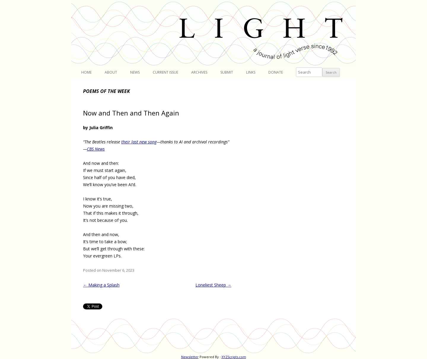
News (135, 72)
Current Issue (165, 72)
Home (86, 72)
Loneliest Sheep (213, 285)
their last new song (139, 142)
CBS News (96, 149)
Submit (226, 72)
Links (250, 72)
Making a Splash (101, 285)
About (111, 72)
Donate (275, 72)
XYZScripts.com (234, 357)
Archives (199, 72)
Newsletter (190, 357)
